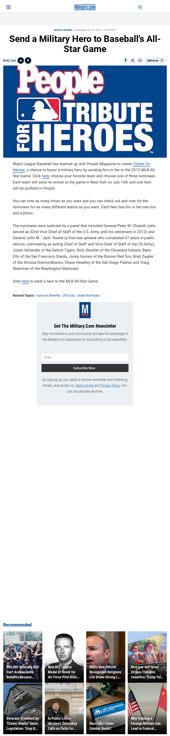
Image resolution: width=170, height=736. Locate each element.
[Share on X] (133, 60)
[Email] (140, 60)
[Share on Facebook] (125, 60)
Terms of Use (84, 385)
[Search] (140, 7)
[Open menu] (8, 7)
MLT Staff (11, 60)
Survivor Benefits (63, 30)
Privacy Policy (110, 385)
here (45, 176)
